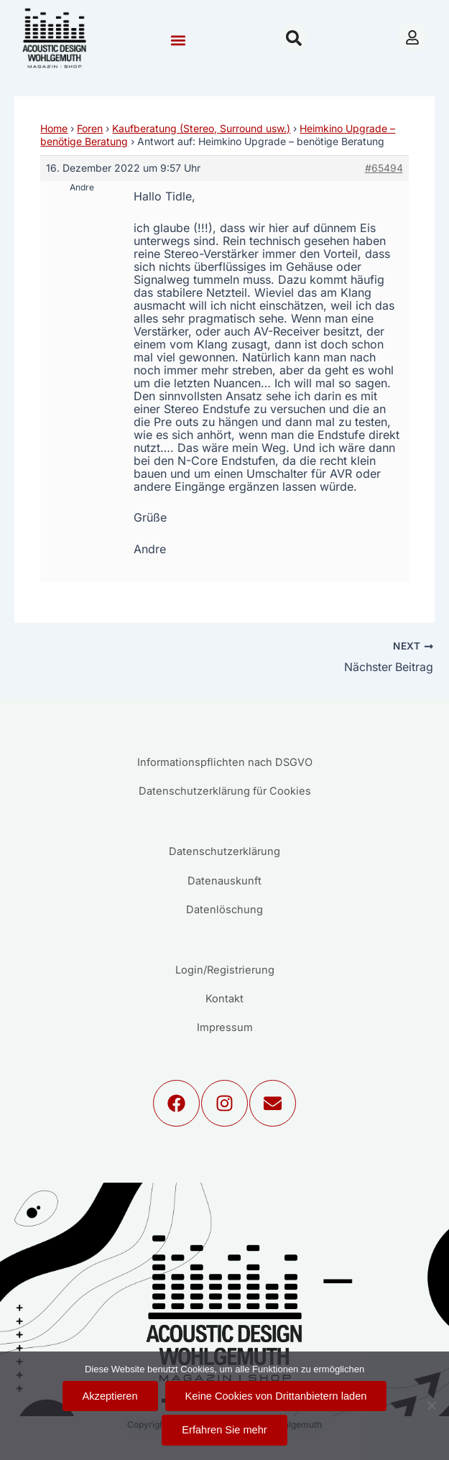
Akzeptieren (110, 1396)
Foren (90, 128)
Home (54, 128)
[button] (178, 40)
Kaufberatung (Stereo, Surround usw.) (201, 128)
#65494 (384, 168)
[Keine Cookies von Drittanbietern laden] (431, 1405)
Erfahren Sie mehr (224, 1430)
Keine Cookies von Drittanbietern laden (276, 1396)
